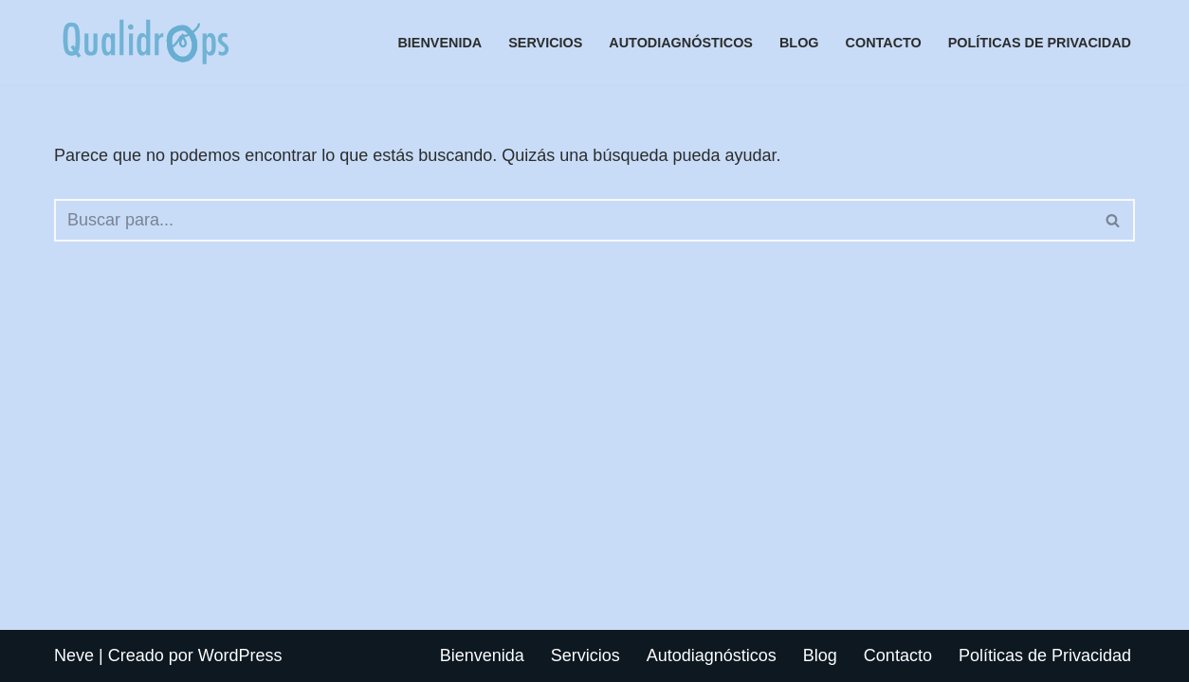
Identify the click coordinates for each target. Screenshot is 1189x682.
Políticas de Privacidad (1039, 42)
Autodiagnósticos (681, 42)
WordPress (240, 655)
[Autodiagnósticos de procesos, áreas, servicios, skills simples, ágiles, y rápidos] (145, 42)
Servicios (545, 42)
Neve (74, 655)
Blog (799, 42)
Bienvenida (439, 42)
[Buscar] (573, 220)
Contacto (884, 42)
